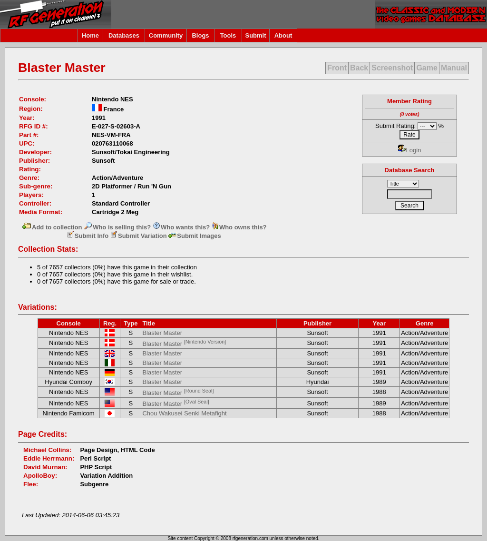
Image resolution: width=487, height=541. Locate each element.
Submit (255, 35)
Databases (123, 35)
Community (166, 35)
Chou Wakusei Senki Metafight (184, 413)
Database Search (410, 170)
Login (409, 150)
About (283, 35)
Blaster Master (162, 332)
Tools (228, 35)
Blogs (200, 35)
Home (90, 35)
